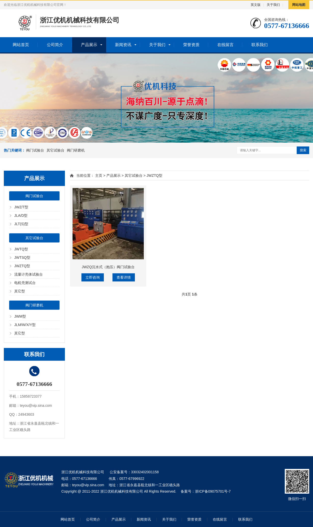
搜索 (303, 150)
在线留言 (225, 45)
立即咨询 (93, 277)
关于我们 (273, 5)
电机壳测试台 (25, 283)
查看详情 (124, 277)
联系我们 (259, 45)
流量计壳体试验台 (28, 274)
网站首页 (21, 45)
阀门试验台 (35, 150)
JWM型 (20, 316)
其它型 (19, 291)
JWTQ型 (21, 249)
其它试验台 (55, 150)
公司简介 (55, 45)
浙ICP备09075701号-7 (213, 491)
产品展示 (89, 45)
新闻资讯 (123, 45)
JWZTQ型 (22, 266)
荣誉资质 (191, 45)
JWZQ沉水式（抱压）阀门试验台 (108, 267)
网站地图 (298, 5)
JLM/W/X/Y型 (25, 325)
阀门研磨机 (76, 150)
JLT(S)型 (21, 224)
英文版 (256, 5)
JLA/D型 (20, 215)
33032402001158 (145, 472)
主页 (98, 175)
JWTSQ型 (22, 257)
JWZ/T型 (21, 207)
